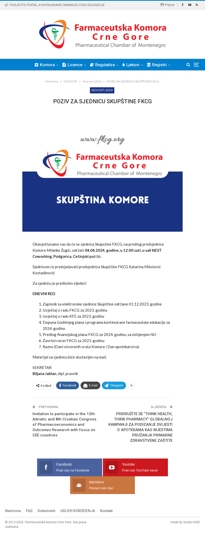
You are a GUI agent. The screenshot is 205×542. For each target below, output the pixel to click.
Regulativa (108, 64)
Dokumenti (46, 519)
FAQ (29, 519)
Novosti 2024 (102, 90)
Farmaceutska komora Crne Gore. (48, 530)
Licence (77, 64)
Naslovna (13, 519)
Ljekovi (137, 64)
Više (158, 64)
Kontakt (106, 519)
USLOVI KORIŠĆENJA (77, 519)
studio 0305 (191, 530)
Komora (49, 64)
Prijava (168, 5)
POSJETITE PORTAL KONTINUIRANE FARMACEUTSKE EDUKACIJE (55, 5)
